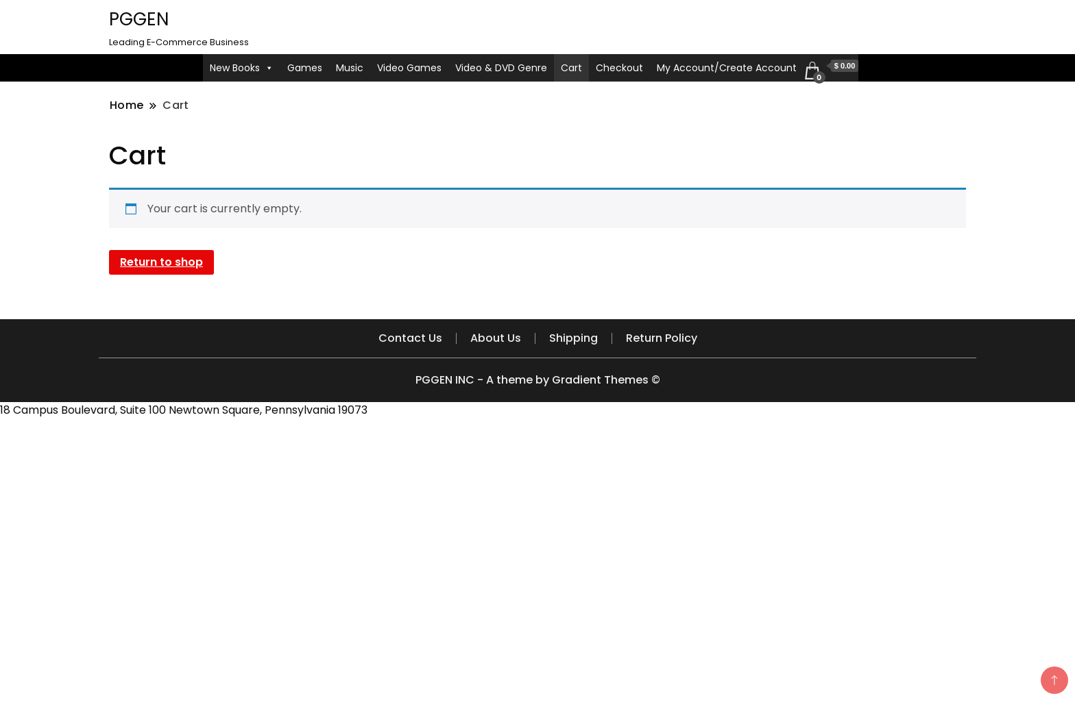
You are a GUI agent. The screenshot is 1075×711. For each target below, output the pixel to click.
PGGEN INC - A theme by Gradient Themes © (537, 380)
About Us (495, 338)
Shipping (573, 338)
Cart (571, 68)
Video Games (409, 68)
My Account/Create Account (727, 68)
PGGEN (139, 19)
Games (304, 68)
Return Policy (661, 338)
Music (349, 68)
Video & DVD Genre (501, 68)
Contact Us (410, 338)
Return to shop (161, 262)
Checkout (619, 68)
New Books (242, 68)
